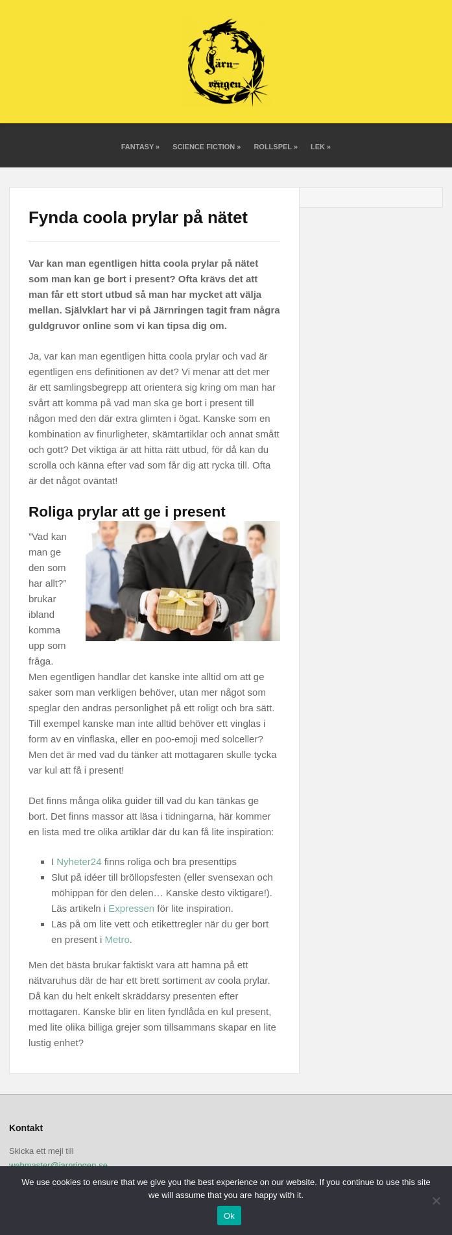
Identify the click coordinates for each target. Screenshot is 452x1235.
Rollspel (276, 147)
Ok (229, 1216)
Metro (117, 939)
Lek (321, 147)
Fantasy (140, 147)
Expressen (131, 908)
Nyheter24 (78, 861)
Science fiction (206, 147)
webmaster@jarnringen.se (58, 1165)
